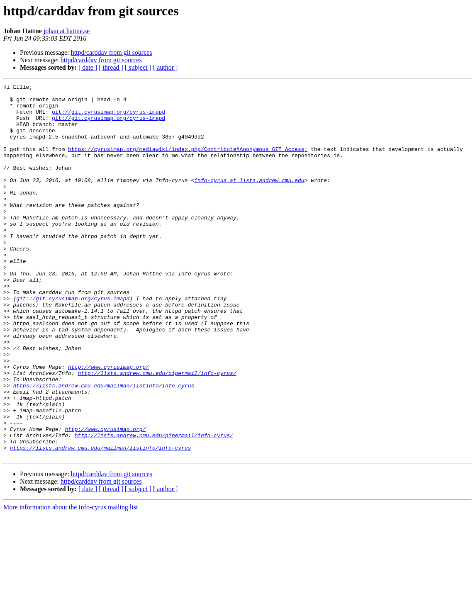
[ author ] (165, 67)
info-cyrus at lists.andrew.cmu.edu (249, 200)
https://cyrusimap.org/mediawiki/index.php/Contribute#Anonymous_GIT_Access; (187, 162)
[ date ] (87, 67)
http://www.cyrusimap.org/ (108, 424)
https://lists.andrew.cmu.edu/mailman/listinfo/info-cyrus (103, 446)
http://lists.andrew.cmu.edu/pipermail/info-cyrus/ (157, 431)
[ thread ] (111, 67)
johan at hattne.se (67, 30)
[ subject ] (138, 67)
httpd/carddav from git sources (111, 52)
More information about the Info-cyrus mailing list (70, 581)
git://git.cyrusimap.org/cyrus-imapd (108, 118)
